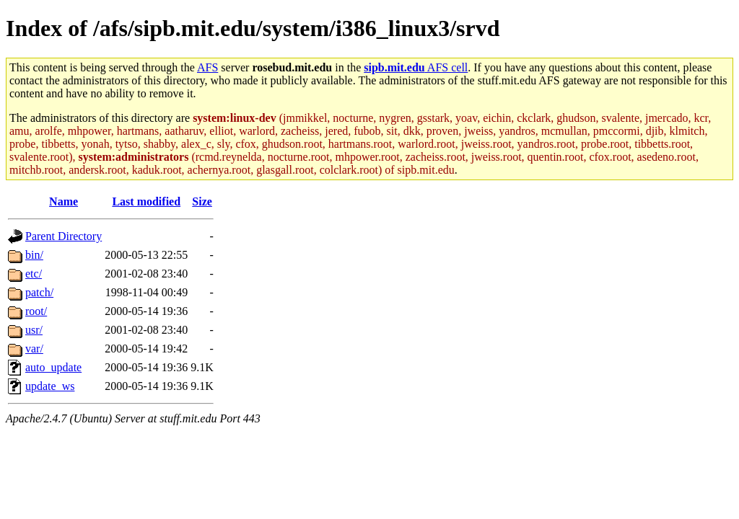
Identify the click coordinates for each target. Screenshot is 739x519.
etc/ (33, 273)
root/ (36, 311)
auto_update (53, 367)
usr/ (34, 330)
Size (202, 201)
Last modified (146, 201)
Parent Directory (63, 236)
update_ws (49, 386)
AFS (207, 67)
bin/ (34, 255)
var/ (34, 348)
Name (63, 201)
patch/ (39, 292)
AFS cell (416, 67)
